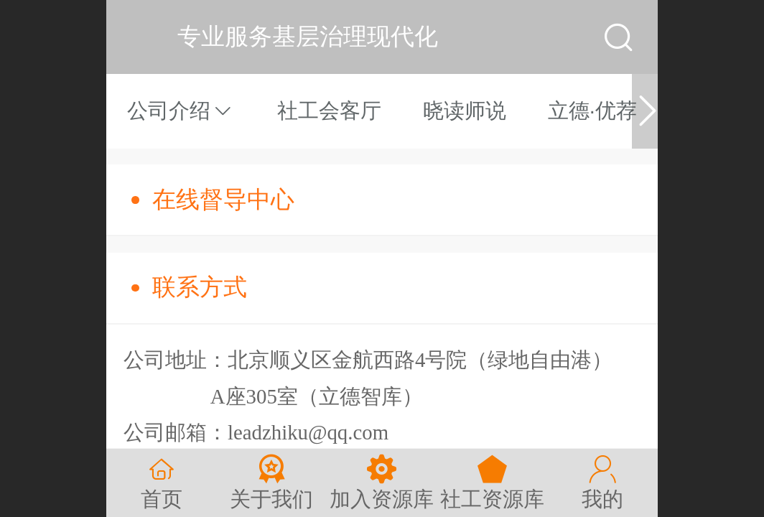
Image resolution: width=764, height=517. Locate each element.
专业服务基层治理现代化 (307, 36)
